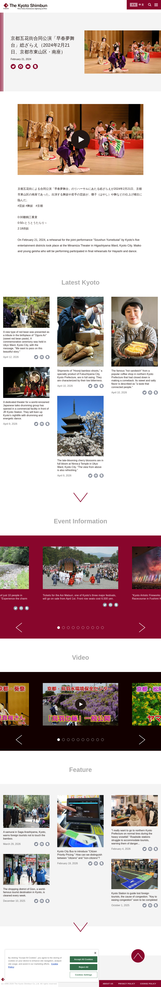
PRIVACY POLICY (126, 984)
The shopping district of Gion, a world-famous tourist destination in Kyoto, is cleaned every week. (24, 892)
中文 (141, 4)
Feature (80, 770)
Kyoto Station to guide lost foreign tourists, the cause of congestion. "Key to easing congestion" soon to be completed (134, 896)
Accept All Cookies (83, 959)
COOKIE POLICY (148, 984)
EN (134, 4)
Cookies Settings (83, 975)
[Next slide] (142, 627)
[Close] (95, 953)
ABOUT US (108, 984)
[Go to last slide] (19, 627)
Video (80, 657)
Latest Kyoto (80, 282)
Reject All (83, 967)
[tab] (58, 627)
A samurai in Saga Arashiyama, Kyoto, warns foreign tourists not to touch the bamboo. (24, 835)
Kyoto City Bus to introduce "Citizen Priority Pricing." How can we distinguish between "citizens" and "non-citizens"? (79, 854)
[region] (51, 965)
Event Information (80, 521)
